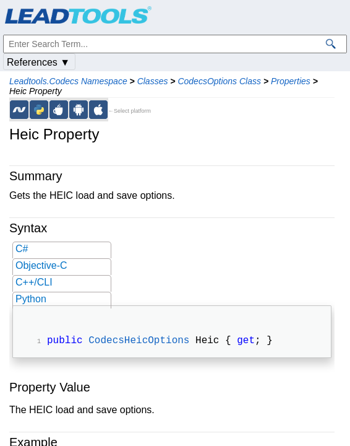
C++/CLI (34, 282)
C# (21, 248)
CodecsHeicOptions (138, 342)
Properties (290, 81)
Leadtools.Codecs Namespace (68, 81)
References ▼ (38, 62)
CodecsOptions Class (219, 81)
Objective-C (41, 265)
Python (30, 299)
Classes (152, 81)
